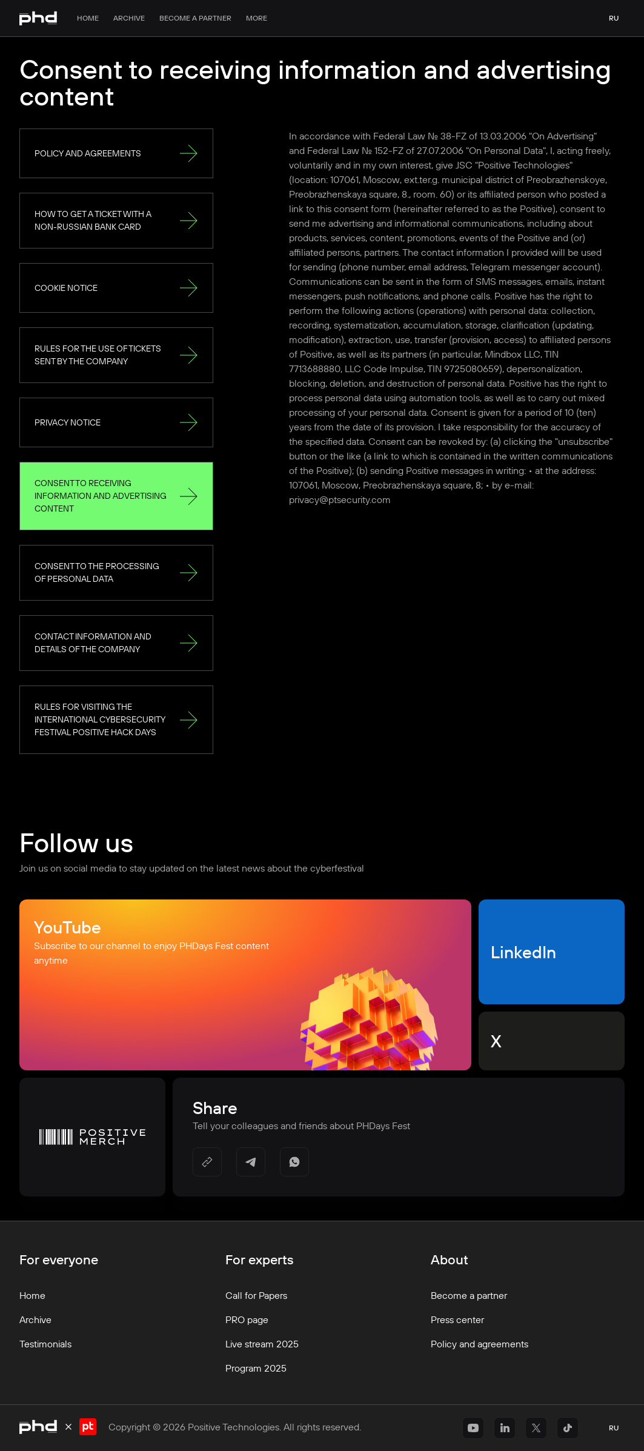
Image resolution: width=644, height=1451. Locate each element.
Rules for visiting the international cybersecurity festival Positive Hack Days (116, 719)
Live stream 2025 (262, 1344)
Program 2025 (256, 1368)
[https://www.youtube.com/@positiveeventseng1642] (473, 1428)
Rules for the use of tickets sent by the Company (116, 355)
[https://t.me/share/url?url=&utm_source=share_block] (250, 1161)
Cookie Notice (116, 288)
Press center (457, 1319)
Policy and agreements (116, 153)
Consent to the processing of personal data (116, 572)
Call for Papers (256, 1295)
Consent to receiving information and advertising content (116, 496)
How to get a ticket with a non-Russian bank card (116, 220)
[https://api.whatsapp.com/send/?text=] (294, 1161)
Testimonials (45, 1344)
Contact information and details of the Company (116, 643)
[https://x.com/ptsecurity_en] (536, 1428)
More (256, 17)
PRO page (246, 1319)
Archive (129, 17)
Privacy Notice (116, 422)
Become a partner (195, 17)
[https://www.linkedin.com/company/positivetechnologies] (505, 1428)
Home (88, 17)
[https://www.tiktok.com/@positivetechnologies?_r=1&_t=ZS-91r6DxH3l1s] (568, 1428)
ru (614, 17)
